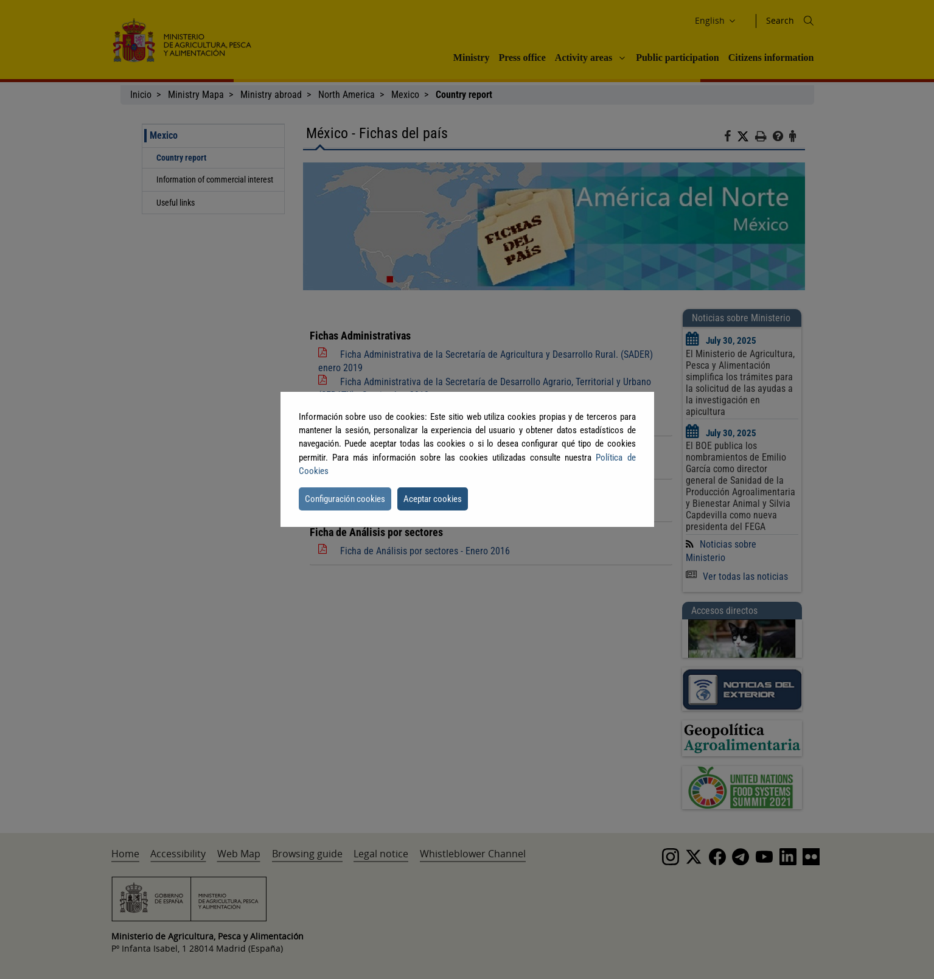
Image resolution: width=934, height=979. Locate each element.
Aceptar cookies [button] (432, 498)
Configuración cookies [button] (345, 498)
